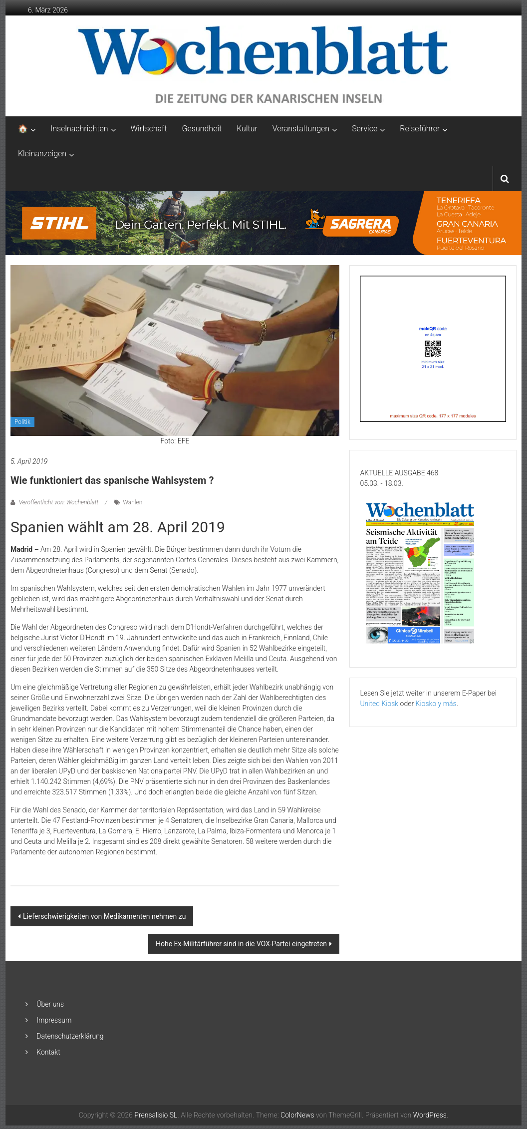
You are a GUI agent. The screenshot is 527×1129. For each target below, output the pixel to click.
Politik (22, 421)
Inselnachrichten (79, 128)
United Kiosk (379, 704)
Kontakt (48, 1052)
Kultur (247, 128)
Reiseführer (420, 128)
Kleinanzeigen (42, 153)
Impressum (53, 1020)
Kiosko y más (436, 704)
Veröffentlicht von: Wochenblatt (58, 502)
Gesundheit (202, 128)
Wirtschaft (149, 128)
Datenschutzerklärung (69, 1036)
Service (364, 128)
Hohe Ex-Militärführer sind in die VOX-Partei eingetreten (241, 944)
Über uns (50, 1004)
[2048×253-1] (263, 223)
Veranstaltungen (300, 128)
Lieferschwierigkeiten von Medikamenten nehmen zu (104, 916)
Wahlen (132, 502)
